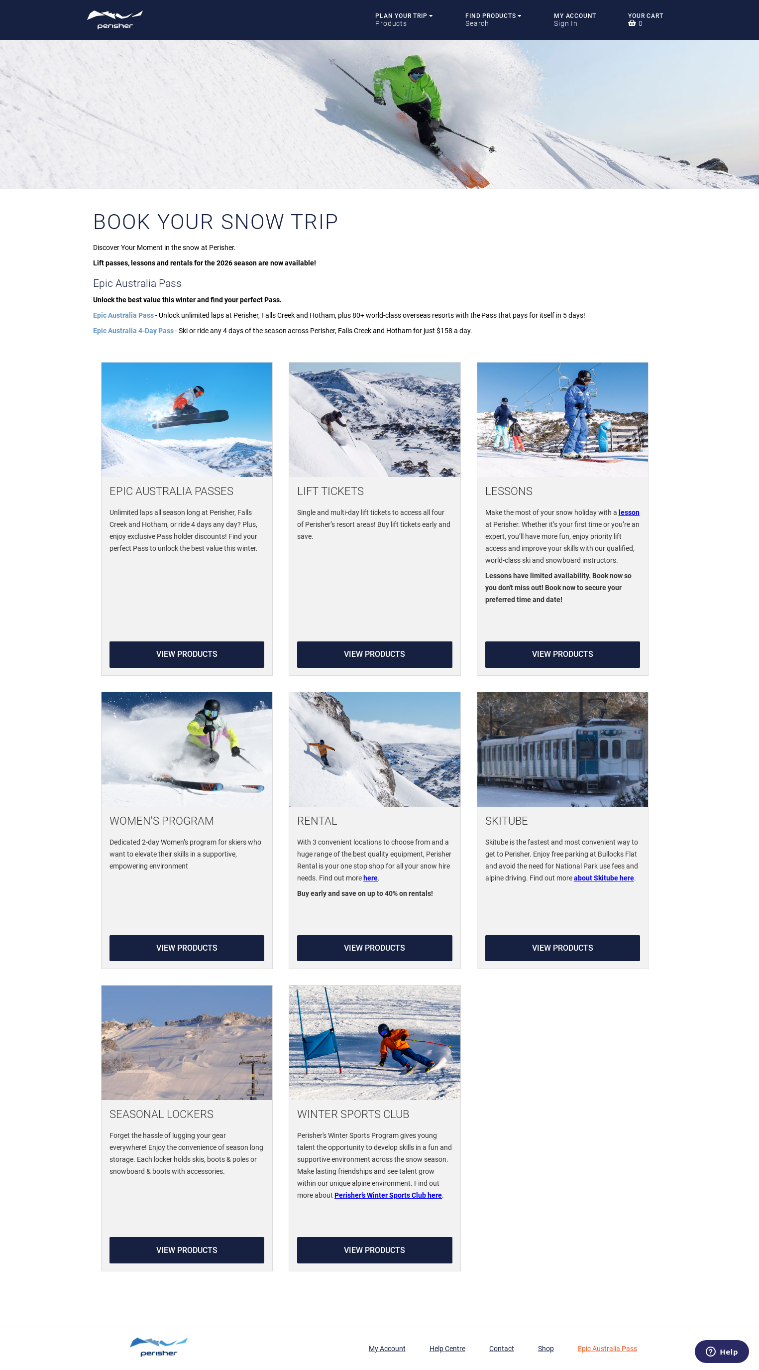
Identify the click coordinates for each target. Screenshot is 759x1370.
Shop (546, 1349)
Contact (501, 1349)
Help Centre (447, 1349)
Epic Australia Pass (607, 1349)
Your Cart (645, 15)
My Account (575, 15)
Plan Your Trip (404, 15)
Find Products (493, 15)
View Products (186, 654)
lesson (629, 512)
